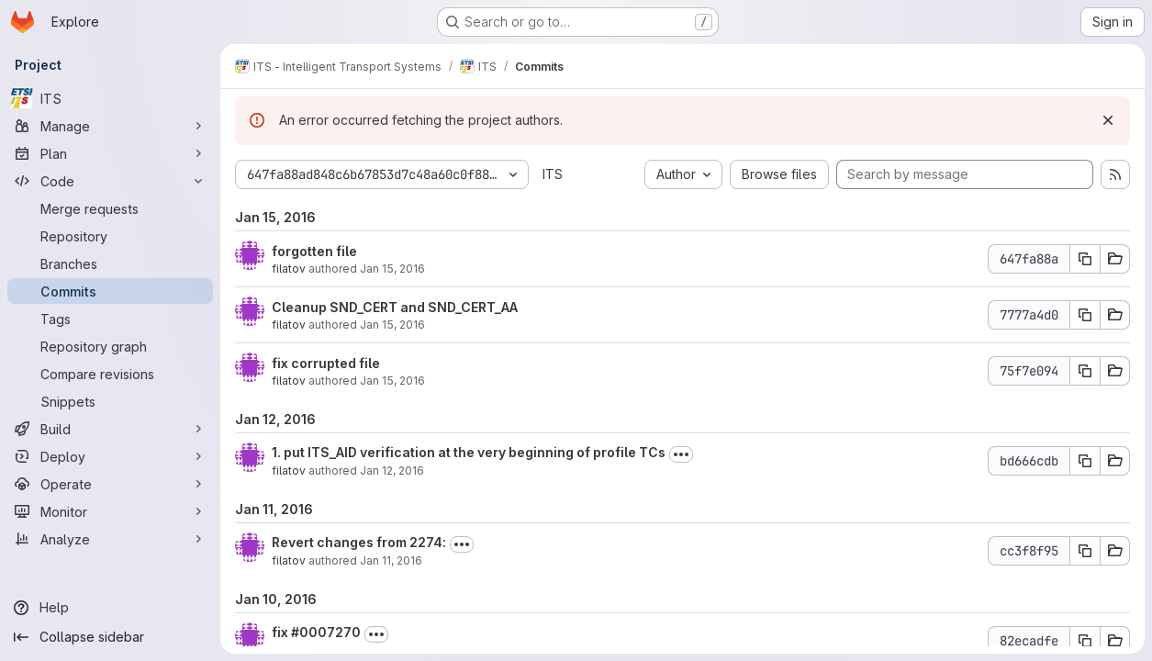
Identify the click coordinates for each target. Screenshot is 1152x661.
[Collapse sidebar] (110, 637)
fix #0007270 (316, 632)
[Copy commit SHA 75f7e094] (1085, 371)
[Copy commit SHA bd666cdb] (1085, 461)
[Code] (110, 181)
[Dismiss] (1108, 120)
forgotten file (314, 251)
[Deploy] (110, 456)
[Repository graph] (110, 346)
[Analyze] (110, 539)
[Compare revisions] (110, 374)
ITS (552, 174)
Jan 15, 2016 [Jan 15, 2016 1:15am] (392, 268)
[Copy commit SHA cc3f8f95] (1085, 551)
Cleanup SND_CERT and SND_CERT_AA (395, 307)
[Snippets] (110, 401)
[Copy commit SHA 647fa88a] (1085, 259)
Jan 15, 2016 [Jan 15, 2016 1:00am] (392, 380)
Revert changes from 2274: (359, 542)
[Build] (110, 429)
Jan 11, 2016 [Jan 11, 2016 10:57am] (391, 560)
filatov (289, 268)
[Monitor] (110, 511)
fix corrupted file (326, 363)
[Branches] (110, 263)
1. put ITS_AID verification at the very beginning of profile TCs (468, 452)
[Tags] (110, 318)
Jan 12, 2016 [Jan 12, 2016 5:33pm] (392, 470)
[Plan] (110, 153)
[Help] (110, 608)
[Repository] (110, 236)
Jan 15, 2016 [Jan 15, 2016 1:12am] (392, 324)
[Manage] (110, 126)
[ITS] (110, 98)
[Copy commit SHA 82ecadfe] (1085, 640)
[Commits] (110, 291)
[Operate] (110, 484)
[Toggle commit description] (681, 454)
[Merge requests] (110, 208)
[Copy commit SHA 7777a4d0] (1085, 315)
